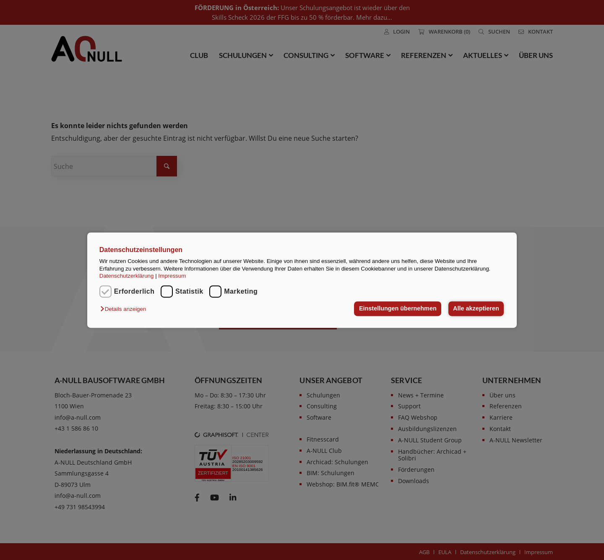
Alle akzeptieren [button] (476, 308)
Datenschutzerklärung (126, 276)
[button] (125, 309)
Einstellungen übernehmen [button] (398, 308)
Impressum (172, 276)
